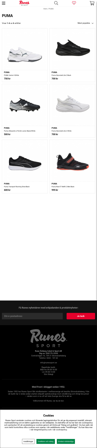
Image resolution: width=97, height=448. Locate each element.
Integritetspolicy (41, 430)
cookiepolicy (61, 430)
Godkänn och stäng (45, 441)
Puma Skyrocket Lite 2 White (61, 131)
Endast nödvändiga (66, 441)
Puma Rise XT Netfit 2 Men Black (63, 187)
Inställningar (28, 441)
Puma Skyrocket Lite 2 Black (61, 75)
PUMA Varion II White (11, 75)
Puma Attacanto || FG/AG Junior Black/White (19, 131)
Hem (45, 9)
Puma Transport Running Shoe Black (17, 187)
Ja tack (81, 316)
